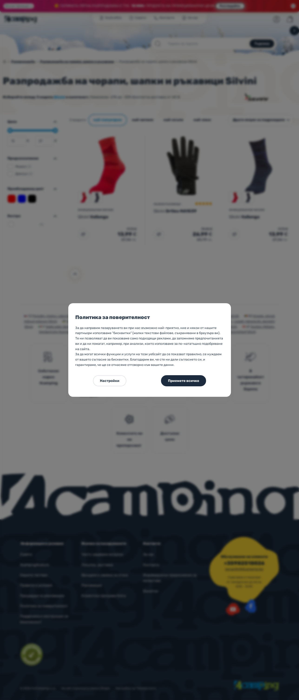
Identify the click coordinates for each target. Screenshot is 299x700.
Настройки (109, 381)
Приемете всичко (183, 381)
